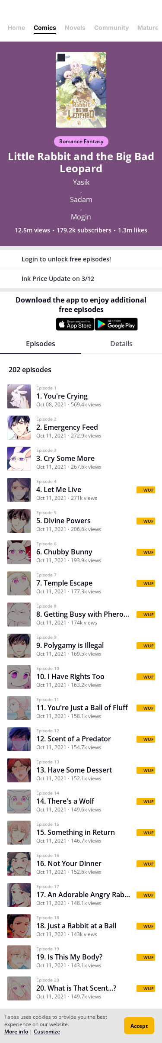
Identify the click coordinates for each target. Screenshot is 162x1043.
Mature (148, 27)
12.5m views (32, 230)
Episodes (40, 343)
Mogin (81, 216)
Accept (139, 1026)
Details (121, 343)
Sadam (81, 199)
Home (16, 27)
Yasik (81, 182)
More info (16, 1031)
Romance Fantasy (81, 141)
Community (111, 27)
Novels (75, 27)
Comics (45, 27)
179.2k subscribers (84, 230)
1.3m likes (132, 230)
